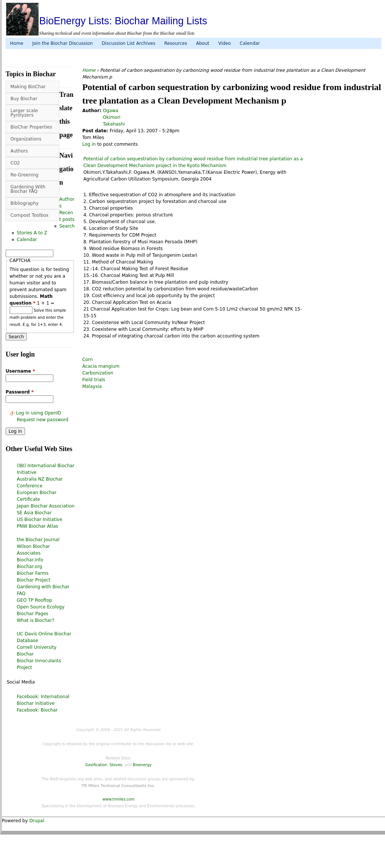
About (202, 43)
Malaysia (91, 386)
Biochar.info (30, 559)
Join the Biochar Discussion (62, 43)
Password (20, 392)
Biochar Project (33, 580)
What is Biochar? (35, 620)
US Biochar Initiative (39, 519)
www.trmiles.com (119, 799)
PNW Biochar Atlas (37, 526)
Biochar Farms (32, 573)
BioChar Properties (31, 127)
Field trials (93, 379)
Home (16, 43)
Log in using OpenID (38, 413)
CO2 (15, 163)
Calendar (250, 43)
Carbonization (97, 373)
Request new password (42, 419)
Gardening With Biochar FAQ (28, 189)
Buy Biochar (23, 98)
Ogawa (111, 110)
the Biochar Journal (38, 539)
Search (67, 226)
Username (20, 371)
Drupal (36, 820)
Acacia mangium (100, 366)
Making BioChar (28, 86)
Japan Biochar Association (46, 506)
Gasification (96, 765)
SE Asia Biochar (34, 512)
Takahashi (114, 124)
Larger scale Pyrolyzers (24, 113)
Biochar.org (29, 566)
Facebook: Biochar (37, 710)
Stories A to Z (32, 232)
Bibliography (24, 203)
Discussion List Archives (129, 43)
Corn (87, 359)
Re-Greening (24, 175)
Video (224, 43)
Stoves (116, 765)
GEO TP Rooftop (34, 600)
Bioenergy (142, 765)
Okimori (111, 117)
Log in (89, 144)
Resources (175, 43)
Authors (19, 151)
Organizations (25, 139)
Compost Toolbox (29, 215)
